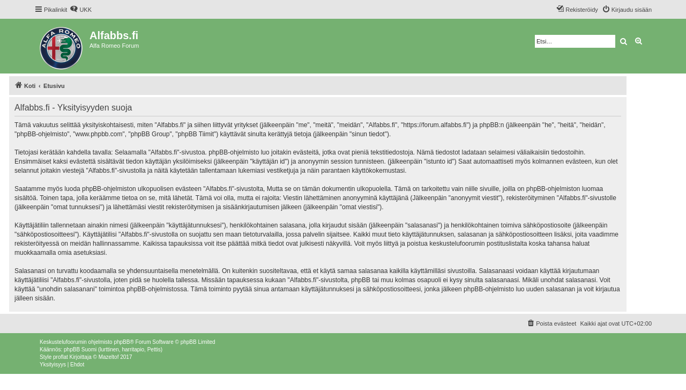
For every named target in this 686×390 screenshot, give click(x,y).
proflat (60, 357)
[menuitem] (81, 9)
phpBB (122, 342)
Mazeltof (109, 357)
